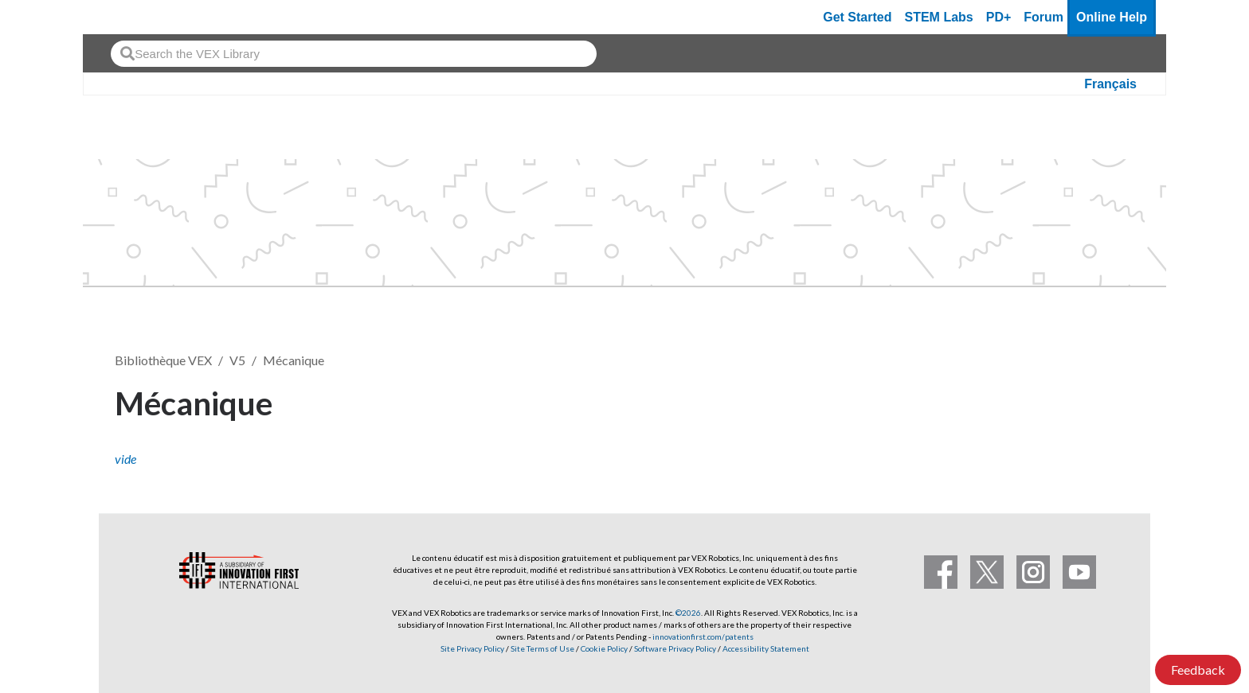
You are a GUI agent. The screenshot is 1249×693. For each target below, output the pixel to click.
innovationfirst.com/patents (703, 636)
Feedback (1198, 669)
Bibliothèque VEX (163, 360)
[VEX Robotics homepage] (126, 17)
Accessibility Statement (765, 648)
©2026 (688, 612)
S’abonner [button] (1085, 400)
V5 (237, 360)
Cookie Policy (604, 648)
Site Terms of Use (541, 648)
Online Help (1111, 17)
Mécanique (293, 360)
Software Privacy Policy (675, 648)
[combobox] (354, 54)
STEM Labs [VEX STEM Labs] (939, 17)
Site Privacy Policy (472, 648)
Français (1110, 84)
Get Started (857, 17)
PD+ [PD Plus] (999, 17)
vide (125, 458)
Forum (1043, 17)
